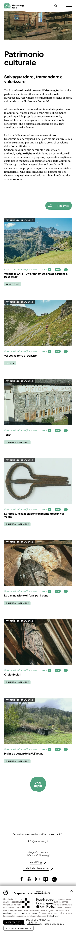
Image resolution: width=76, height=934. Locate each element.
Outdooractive (45, 879)
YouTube (29, 879)
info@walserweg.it (38, 841)
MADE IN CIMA (42, 920)
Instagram (37, 879)
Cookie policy (19, 924)
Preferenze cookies (54, 924)
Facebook (21, 879)
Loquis (54, 879)
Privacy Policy (35, 924)
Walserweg (14, 5)
